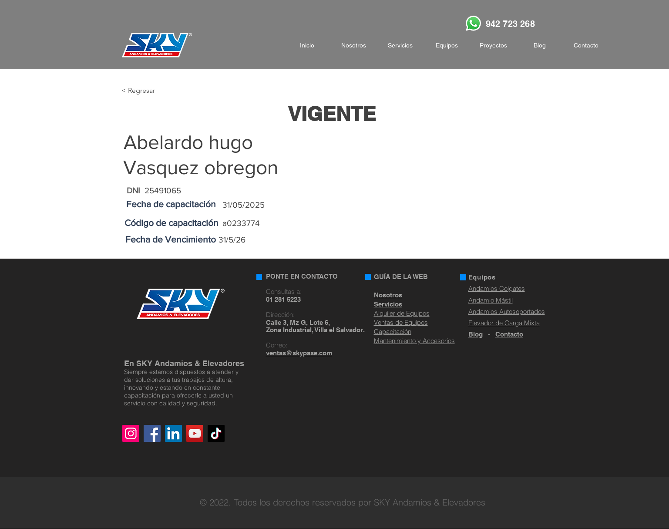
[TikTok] (216, 433)
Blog (475, 334)
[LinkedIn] (173, 433)
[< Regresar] (149, 90)
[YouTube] (194, 433)
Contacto (509, 334)
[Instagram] (130, 433)
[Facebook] (152, 433)
